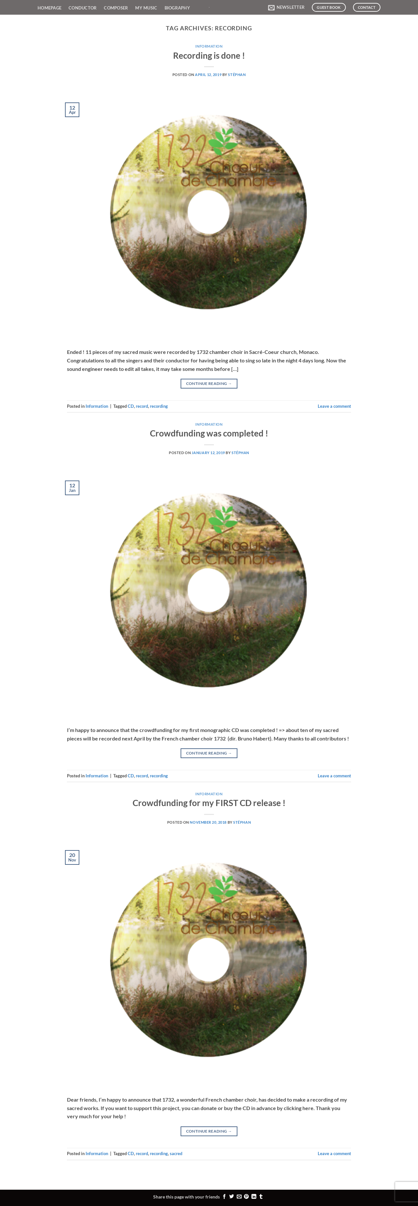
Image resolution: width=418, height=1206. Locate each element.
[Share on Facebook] (224, 1196)
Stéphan (237, 74)
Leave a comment (334, 406)
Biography (177, 7)
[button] (286, 7)
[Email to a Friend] (239, 1196)
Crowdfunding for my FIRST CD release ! (209, 803)
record (142, 406)
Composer (116, 7)
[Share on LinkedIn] (253, 1196)
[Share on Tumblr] (261, 1196)
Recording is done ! (209, 55)
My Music (146, 7)
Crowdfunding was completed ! (209, 433)
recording (159, 406)
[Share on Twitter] (231, 1196)
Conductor (83, 7)
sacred (176, 1153)
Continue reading (209, 383)
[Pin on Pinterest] (246, 1196)
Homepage (49, 7)
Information (208, 46)
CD (131, 406)
